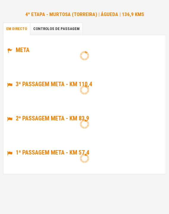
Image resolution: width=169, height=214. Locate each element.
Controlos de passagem (56, 28)
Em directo (16, 28)
